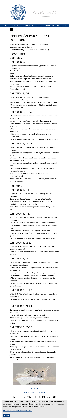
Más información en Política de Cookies (17, 411)
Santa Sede (34, 388)
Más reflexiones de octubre (34, 392)
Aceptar (6, 415)
